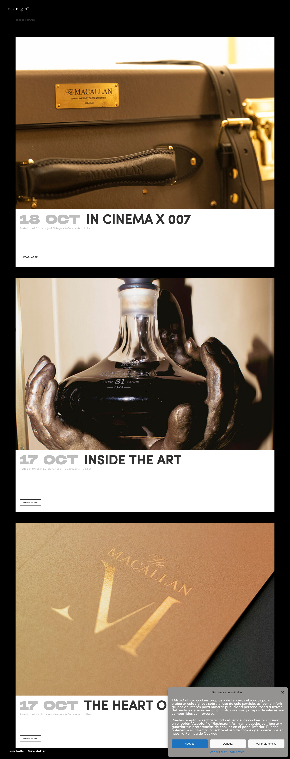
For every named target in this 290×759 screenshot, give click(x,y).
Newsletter (37, 750)
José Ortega (54, 228)
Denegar (228, 743)
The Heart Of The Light (163, 705)
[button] (282, 692)
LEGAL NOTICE (236, 752)
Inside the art (132, 459)
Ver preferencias (266, 743)
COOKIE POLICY (218, 752)
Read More (30, 257)
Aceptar (190, 743)
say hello (16, 750)
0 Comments (72, 228)
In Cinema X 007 (138, 218)
